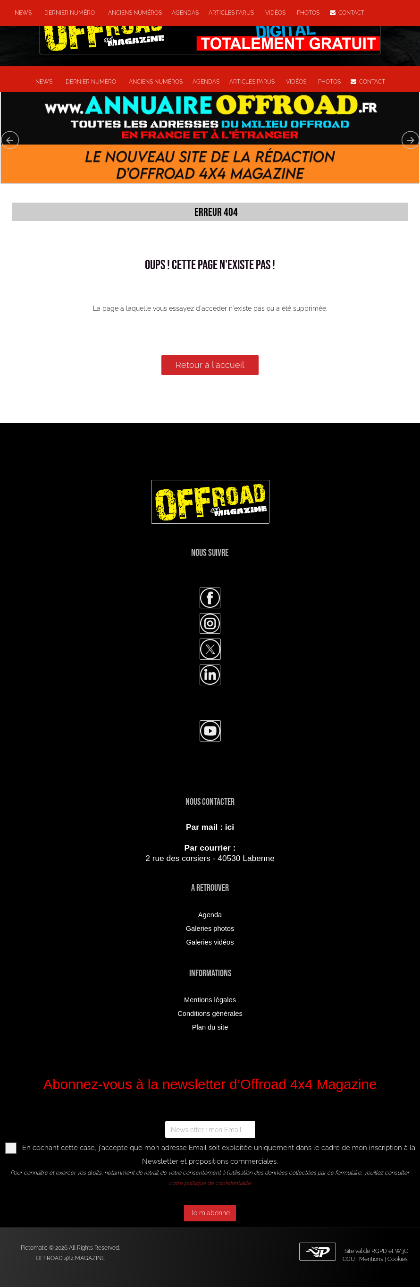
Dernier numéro (68, 12)
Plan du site (210, 1027)
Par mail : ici (210, 827)
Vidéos (276, 12)
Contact (347, 12)
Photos (308, 12)
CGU (349, 1259)
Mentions (371, 1259)
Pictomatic (35, 1247)
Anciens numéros (133, 12)
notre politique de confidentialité (210, 1183)
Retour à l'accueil (210, 365)
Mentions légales (210, 1000)
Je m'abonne (210, 1213)
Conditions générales (210, 1013)
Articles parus (232, 12)
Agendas (185, 12)
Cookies (397, 1259)
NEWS (23, 12)
